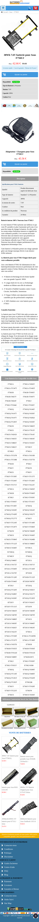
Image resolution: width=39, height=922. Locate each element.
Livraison (8, 885)
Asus (10, 12)
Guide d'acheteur (11, 863)
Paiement (8, 881)
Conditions (8, 849)
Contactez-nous (10, 845)
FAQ (6, 871)
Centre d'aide (9, 867)
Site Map (7, 903)
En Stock (16, 82)
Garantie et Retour (11, 889)
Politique (7, 853)
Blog (6, 875)
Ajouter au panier (21, 74)
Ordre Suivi (9, 899)
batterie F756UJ (12, 225)
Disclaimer (8, 857)
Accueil (5, 12)
